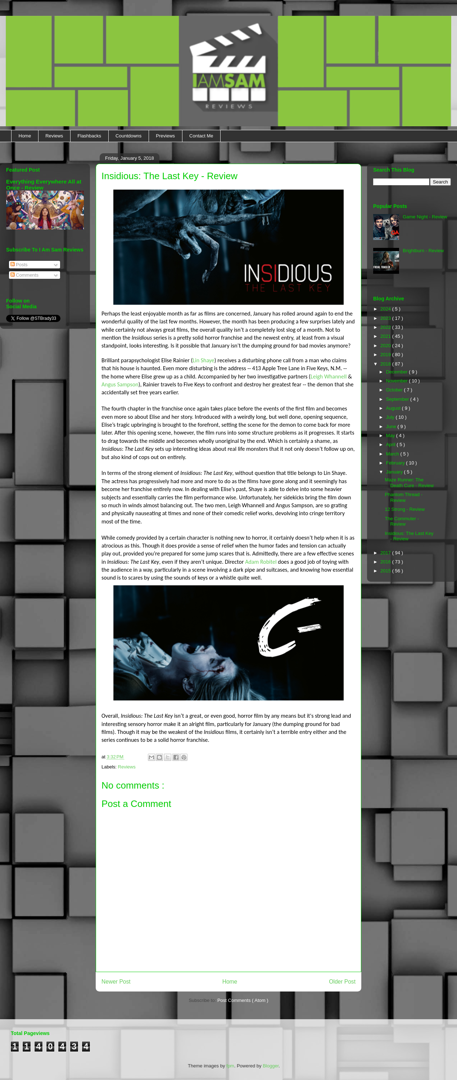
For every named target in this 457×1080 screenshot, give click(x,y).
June (392, 426)
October (395, 389)
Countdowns (128, 136)
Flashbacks (89, 136)
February (396, 463)
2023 (386, 318)
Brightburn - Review (423, 250)
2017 (386, 552)
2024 (386, 309)
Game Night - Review (425, 216)
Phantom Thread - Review (403, 497)
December (397, 372)
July (391, 417)
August (394, 408)
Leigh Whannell (329, 376)
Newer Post (116, 982)
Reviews (54, 136)
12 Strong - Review (405, 509)
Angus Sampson (120, 384)
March (393, 454)
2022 (386, 327)
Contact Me (201, 136)
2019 (386, 354)
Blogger (271, 1065)
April (391, 444)
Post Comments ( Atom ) (242, 1000)
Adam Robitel (260, 561)
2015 (386, 570)
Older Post (342, 982)
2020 (386, 345)
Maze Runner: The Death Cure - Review (409, 482)
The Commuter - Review (402, 521)
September (398, 399)
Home (25, 136)
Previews (165, 136)
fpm (230, 1065)
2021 (386, 336)
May (391, 435)
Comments (24, 275)
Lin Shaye (203, 360)
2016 (386, 561)
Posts (19, 264)
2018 (386, 364)
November (397, 381)
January (395, 472)
